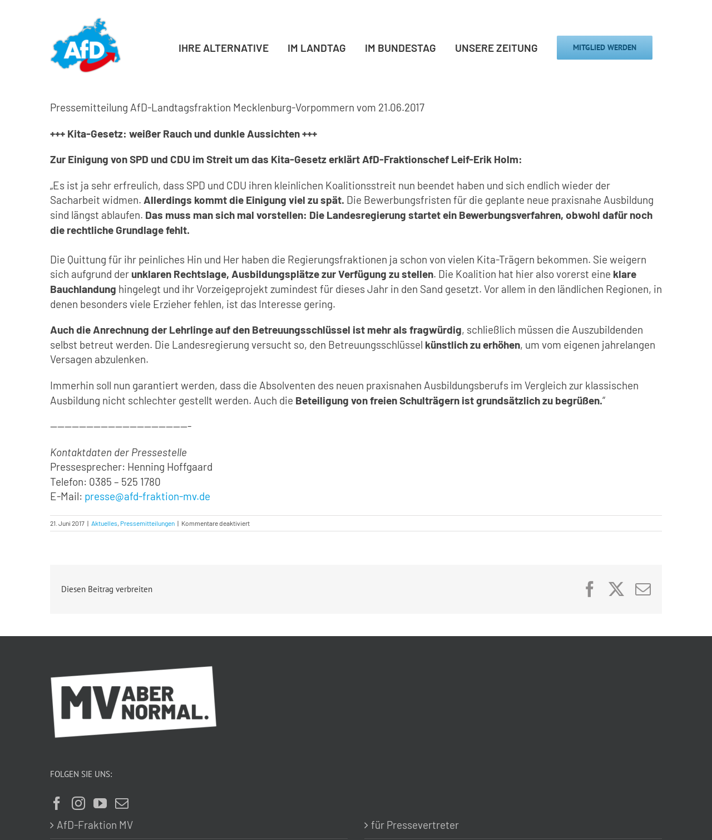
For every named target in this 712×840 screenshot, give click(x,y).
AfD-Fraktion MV (95, 824)
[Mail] (121, 803)
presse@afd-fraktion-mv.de (147, 496)
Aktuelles (104, 523)
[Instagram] (78, 803)
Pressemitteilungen (147, 523)
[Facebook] (56, 803)
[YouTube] (100, 803)
